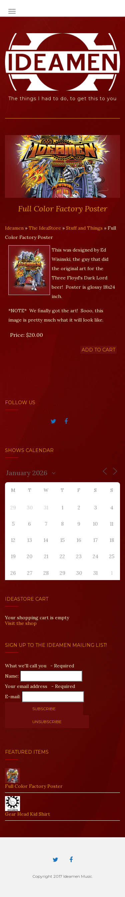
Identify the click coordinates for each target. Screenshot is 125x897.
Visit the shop (21, 623)
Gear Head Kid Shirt (27, 814)
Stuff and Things (84, 228)
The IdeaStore (45, 228)
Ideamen (14, 228)
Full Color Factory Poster (34, 786)
